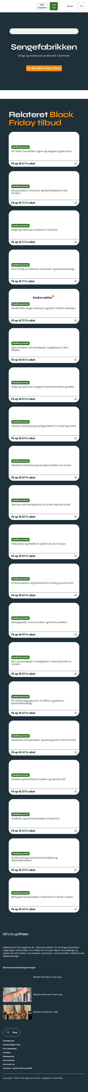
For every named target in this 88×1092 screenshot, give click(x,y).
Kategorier (8, 1041)
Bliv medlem (42, 6)
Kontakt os (9, 1064)
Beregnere (8, 1056)
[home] (17, 6)
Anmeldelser (10, 1048)
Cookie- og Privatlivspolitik (17, 1068)
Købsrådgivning (11, 1044)
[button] (67, 6)
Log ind (54, 6)
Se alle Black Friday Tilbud (44, 68)
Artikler (7, 1052)
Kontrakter (9, 1060)
